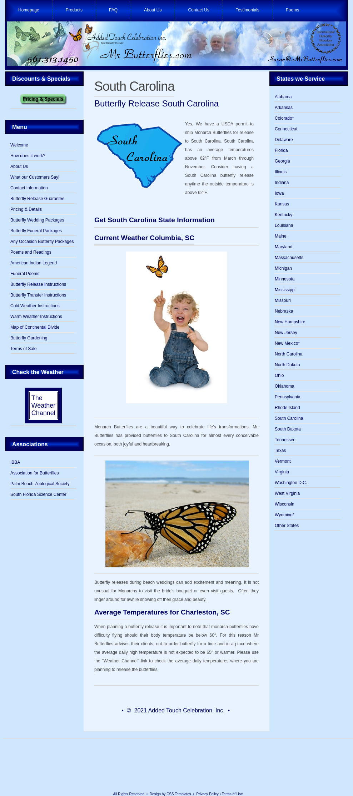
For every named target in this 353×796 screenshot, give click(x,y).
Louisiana (284, 225)
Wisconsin (284, 504)
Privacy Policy (208, 794)
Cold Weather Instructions (35, 305)
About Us (152, 10)
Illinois (281, 171)
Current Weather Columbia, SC (144, 238)
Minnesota (284, 279)
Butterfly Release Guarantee (37, 198)
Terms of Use (232, 794)
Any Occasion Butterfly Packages (42, 241)
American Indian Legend (33, 262)
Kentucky (283, 214)
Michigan (283, 268)
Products (74, 10)
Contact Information (29, 187)
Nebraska (284, 311)
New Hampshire (290, 321)
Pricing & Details (26, 209)
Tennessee (285, 439)
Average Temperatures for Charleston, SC (162, 612)
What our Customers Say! (34, 177)
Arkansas (284, 107)
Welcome (19, 145)
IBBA (15, 462)
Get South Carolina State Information (154, 220)
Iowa (279, 193)
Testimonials (247, 10)
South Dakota (288, 429)
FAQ (113, 10)
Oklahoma (284, 386)
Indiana (282, 182)
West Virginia (287, 493)
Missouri (283, 300)
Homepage (28, 10)
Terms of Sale (23, 348)
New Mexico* (287, 343)
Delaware (284, 139)
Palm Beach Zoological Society (39, 483)
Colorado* (284, 118)
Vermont (283, 461)
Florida (281, 150)
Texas (280, 450)
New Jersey (286, 332)
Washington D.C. (291, 482)
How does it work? (27, 155)
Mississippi (285, 289)
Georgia (282, 161)
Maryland (283, 246)
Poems (292, 10)
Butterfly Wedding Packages (37, 220)
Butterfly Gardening (28, 337)
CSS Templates (178, 794)
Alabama (283, 96)
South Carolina (134, 86)
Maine (281, 236)
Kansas (282, 204)
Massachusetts (289, 257)
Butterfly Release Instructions (38, 284)
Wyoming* (284, 514)
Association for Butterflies (34, 473)
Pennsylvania (287, 396)
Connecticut (286, 128)
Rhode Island (287, 407)
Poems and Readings (30, 252)
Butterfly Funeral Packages (36, 230)
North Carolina (288, 354)
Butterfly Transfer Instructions (38, 295)
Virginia (282, 471)
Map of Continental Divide (34, 327)
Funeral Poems (24, 273)
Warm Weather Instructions (36, 316)
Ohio (279, 375)
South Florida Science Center (38, 494)
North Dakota (287, 364)
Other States (287, 525)
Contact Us (198, 10)
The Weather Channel (43, 405)
